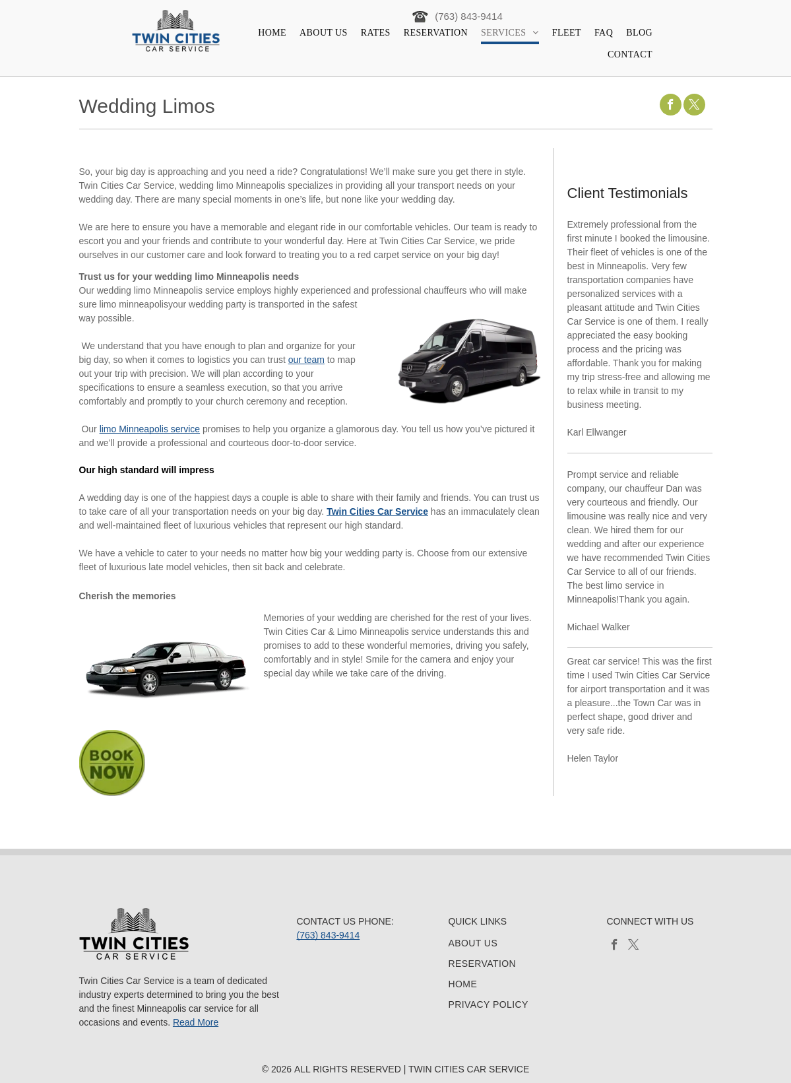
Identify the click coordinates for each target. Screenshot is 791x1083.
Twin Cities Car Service (377, 511)
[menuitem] (272, 33)
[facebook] (670, 106)
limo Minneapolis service (150, 429)
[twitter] (694, 106)
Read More (195, 1022)
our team (306, 359)
